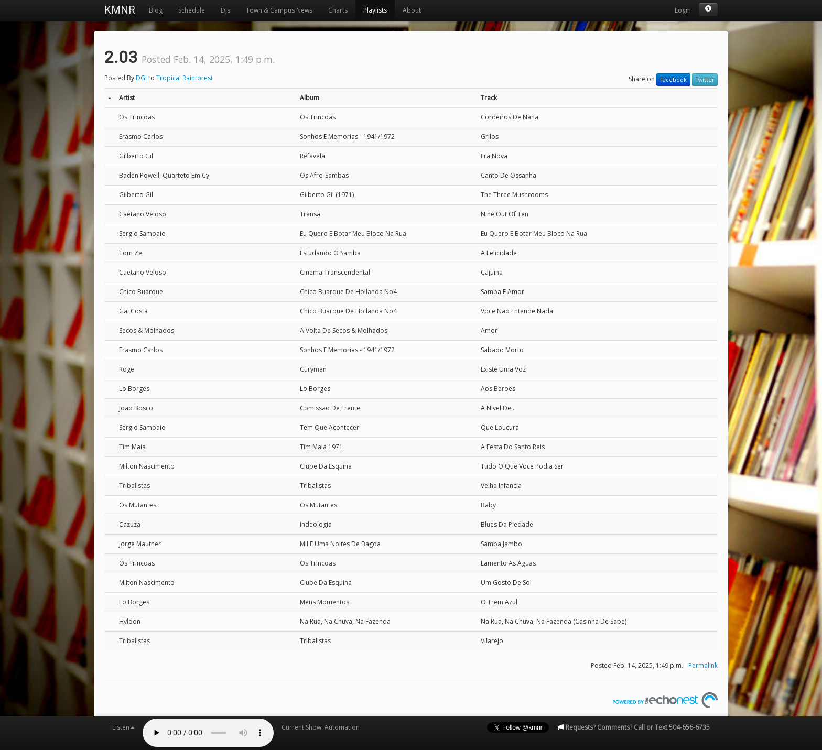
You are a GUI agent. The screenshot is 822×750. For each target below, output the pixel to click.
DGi (141, 77)
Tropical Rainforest (184, 77)
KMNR (119, 10)
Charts (338, 10)
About (412, 10)
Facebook (673, 79)
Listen (123, 727)
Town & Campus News (279, 10)
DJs (225, 10)
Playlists (375, 10)
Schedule (191, 10)
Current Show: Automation (321, 727)
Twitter (705, 79)
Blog (156, 10)
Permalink (703, 665)
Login (683, 10)
